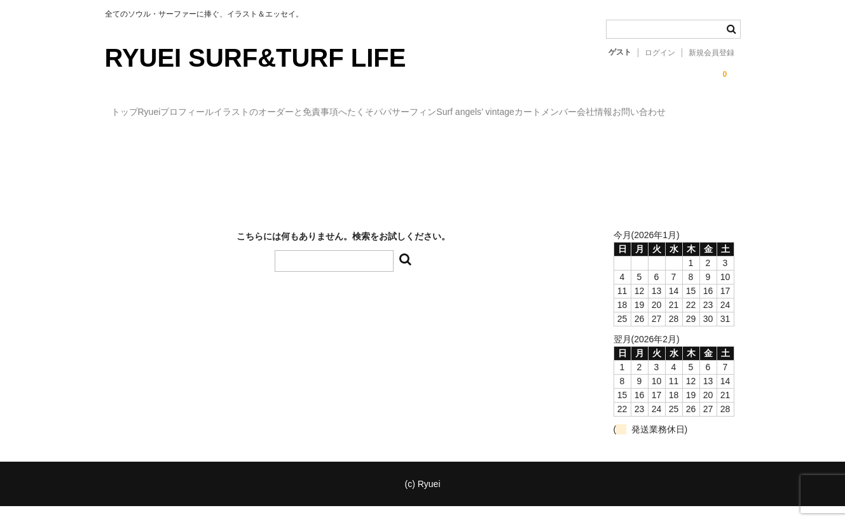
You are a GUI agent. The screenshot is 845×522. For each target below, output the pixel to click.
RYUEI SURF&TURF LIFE (255, 58)
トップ (131, 113)
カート (665, 113)
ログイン (660, 52)
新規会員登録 (711, 52)
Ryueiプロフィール (208, 113)
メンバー (135, 140)
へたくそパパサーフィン (472, 113)
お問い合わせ (267, 140)
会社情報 (196, 140)
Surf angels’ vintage (586, 113)
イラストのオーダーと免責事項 (335, 113)
